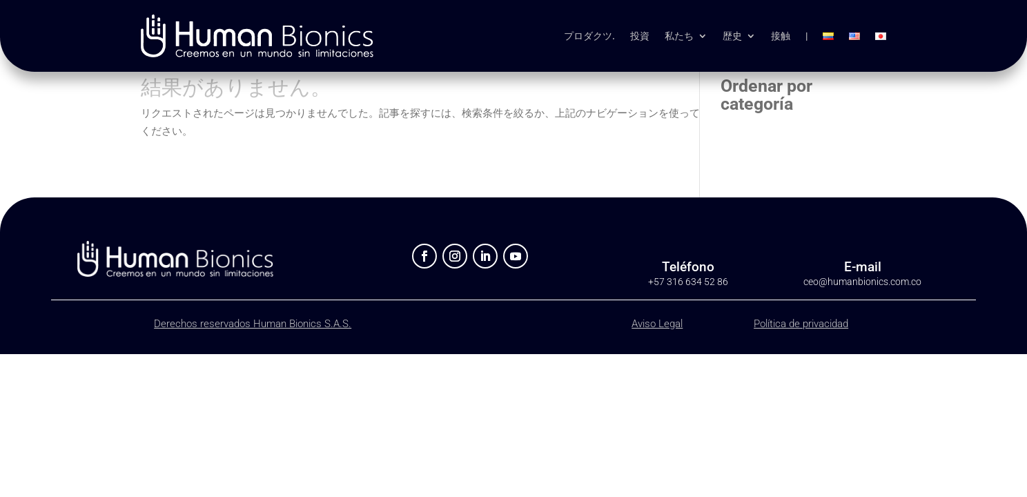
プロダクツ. (589, 35)
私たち (679, 35)
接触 (780, 35)
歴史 (732, 35)
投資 (639, 35)
